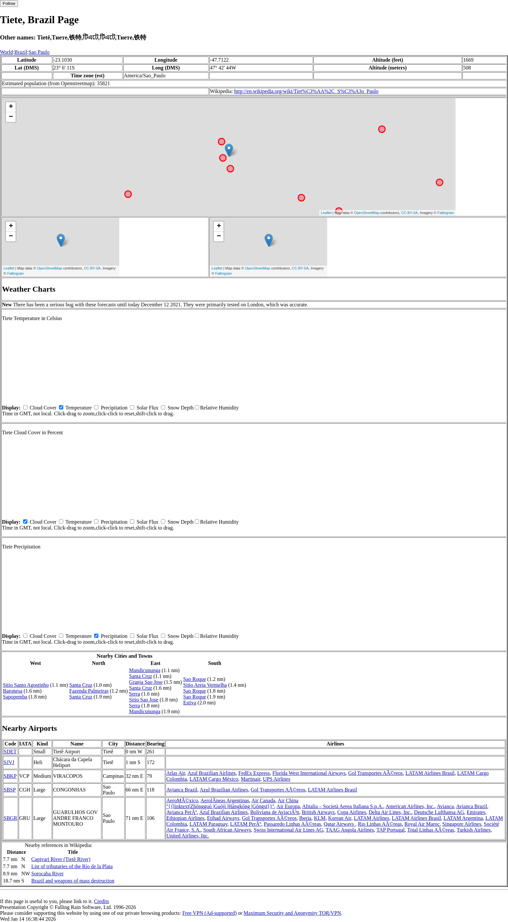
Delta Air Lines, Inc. (390, 812)
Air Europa (288, 806)
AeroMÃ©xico (182, 800)
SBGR (10, 818)
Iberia (305, 818)
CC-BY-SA (409, 213)
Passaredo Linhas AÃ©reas (292, 824)
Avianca (445, 806)
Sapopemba (15, 696)
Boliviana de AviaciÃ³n (274, 812)
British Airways (318, 812)
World (6, 52)
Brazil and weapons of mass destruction (72, 881)
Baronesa (12, 691)
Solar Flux (147, 407)
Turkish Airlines (474, 830)
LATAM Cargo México (214, 779)
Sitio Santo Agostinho (26, 685)
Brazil (20, 52)
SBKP (10, 776)
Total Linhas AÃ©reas (430, 830)
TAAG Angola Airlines (350, 830)
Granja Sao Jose (146, 682)
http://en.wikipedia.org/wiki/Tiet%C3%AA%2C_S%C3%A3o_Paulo (306, 91)
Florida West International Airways (309, 773)
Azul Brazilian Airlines (211, 773)
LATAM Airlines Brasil (430, 773)
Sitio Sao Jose (143, 699)
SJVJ (9, 762)
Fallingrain (446, 213)
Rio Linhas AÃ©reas (380, 824)
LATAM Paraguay (208, 824)
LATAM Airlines (371, 818)
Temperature (78, 407)
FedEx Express (254, 773)
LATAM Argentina (463, 818)
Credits (101, 901)
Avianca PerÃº (181, 812)
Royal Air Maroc (422, 824)
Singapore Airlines (461, 824)
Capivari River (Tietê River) (60, 859)
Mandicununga (144, 670)
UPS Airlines (276, 779)
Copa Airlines (351, 812)
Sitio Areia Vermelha (205, 685)
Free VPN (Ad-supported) (209, 913)
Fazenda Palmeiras (89, 691)
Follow (9, 3)
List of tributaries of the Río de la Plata (72, 866)
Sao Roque (194, 679)
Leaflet (326, 213)
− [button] (11, 117)
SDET (10, 751)
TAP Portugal (390, 830)
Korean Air (339, 818)
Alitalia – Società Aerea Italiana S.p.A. (342, 806)
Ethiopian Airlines (185, 818)
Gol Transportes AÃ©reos (375, 773)
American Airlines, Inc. (409, 806)
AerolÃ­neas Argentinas (224, 800)
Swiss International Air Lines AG (288, 830)
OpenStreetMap (367, 213)
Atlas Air (175, 773)
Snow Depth (180, 407)
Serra (134, 694)
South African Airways (227, 830)
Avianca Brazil (181, 789)
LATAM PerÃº (245, 824)
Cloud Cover (43, 407)
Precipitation (114, 407)
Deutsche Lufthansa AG (439, 812)
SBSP (10, 789)
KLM (320, 818)
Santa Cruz (81, 685)
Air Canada (263, 800)
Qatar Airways (339, 824)
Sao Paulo (39, 52)
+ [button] (11, 107)
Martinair (250, 779)
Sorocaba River (47, 873)
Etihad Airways (223, 818)
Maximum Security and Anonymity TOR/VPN (292, 913)
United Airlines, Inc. (187, 835)
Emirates (476, 812)
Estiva (189, 702)
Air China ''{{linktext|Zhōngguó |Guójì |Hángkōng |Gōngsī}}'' (232, 803)
